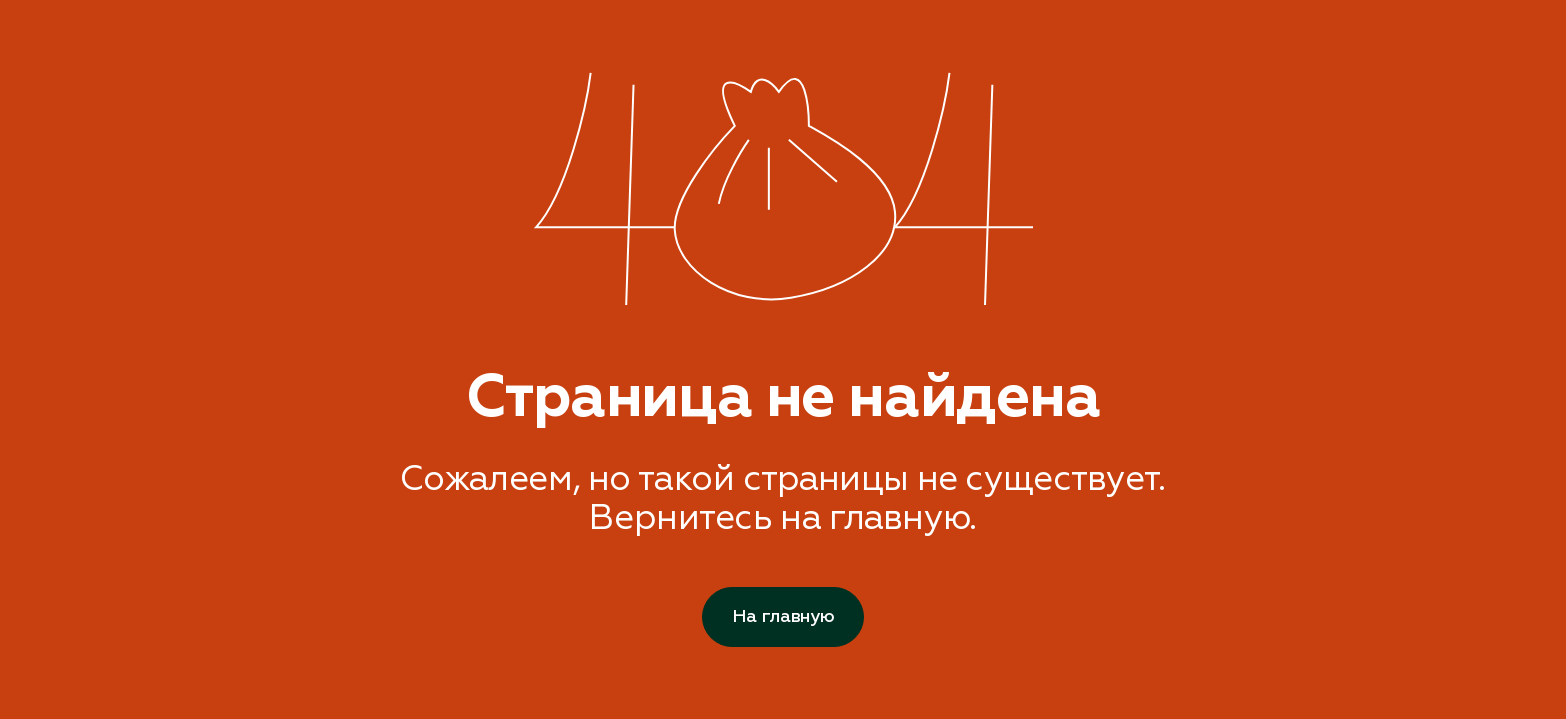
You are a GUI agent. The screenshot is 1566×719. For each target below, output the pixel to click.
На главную (783, 616)
